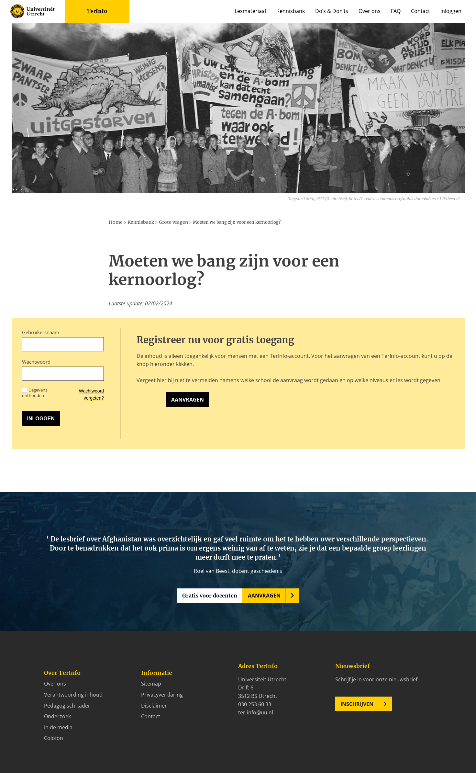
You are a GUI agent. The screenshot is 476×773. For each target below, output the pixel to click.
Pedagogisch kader (67, 704)
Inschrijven (356, 703)
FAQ (396, 11)
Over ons (370, 11)
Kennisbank (290, 11)
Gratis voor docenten (209, 595)
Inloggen (450, 11)
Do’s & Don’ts (331, 11)
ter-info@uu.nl (255, 711)
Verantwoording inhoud (73, 694)
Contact (420, 11)
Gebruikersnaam (40, 331)
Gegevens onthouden (34, 391)
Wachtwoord (36, 361)
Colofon (53, 737)
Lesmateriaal (250, 11)
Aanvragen (187, 399)
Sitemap (151, 683)
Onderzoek (57, 715)
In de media (58, 726)
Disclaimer (154, 704)
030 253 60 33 (254, 703)
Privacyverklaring (162, 694)
